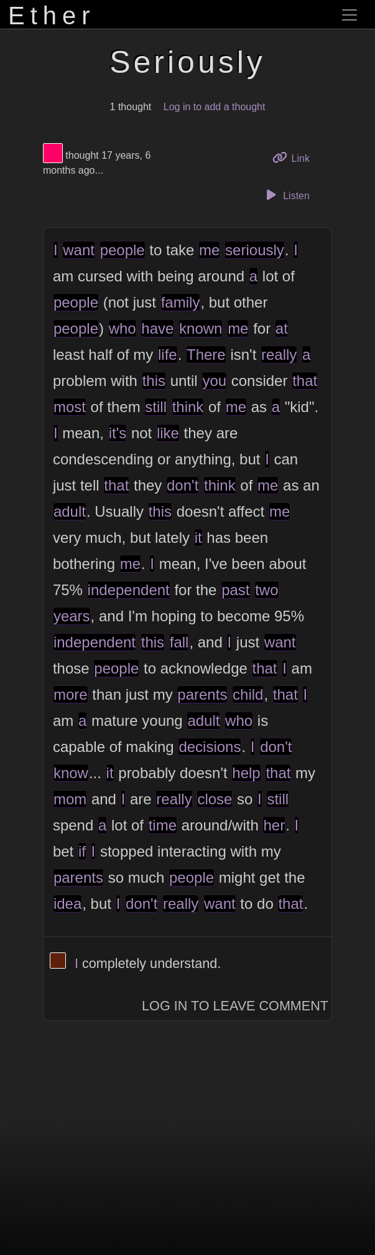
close (214, 799)
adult (69, 511)
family (180, 302)
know (70, 772)
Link (295, 157)
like (168, 433)
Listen (286, 195)
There (206, 354)
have (157, 328)
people (122, 250)
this (153, 380)
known (200, 328)
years (71, 616)
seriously (254, 250)
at (281, 328)
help (246, 772)
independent (129, 589)
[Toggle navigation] (349, 14)
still (156, 406)
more (70, 694)
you (214, 380)
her (274, 825)
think (188, 406)
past (235, 589)
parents (202, 694)
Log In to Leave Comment (235, 1005)
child (248, 694)
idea (67, 903)
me (209, 250)
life (167, 354)
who (122, 328)
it (198, 537)
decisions (209, 746)
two (266, 589)
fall (179, 642)
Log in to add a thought (215, 106)
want (79, 250)
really (279, 354)
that (304, 380)
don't (182, 485)
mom (69, 799)
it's (118, 433)
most (69, 406)
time (163, 825)
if (82, 851)
